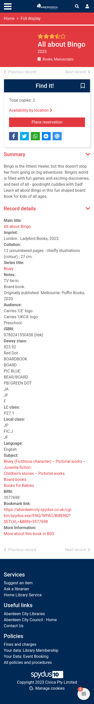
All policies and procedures (28, 662)
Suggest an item (18, 583)
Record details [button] (20, 209)
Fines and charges (20, 644)
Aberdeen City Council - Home (30, 619)
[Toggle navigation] (8, 6)
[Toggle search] (77, 6)
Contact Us (14, 625)
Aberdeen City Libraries (24, 613)
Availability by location (30, 110)
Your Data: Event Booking (26, 656)
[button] (82, 86)
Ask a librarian (16, 589)
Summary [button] (14, 154)
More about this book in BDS (29, 533)
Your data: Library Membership (31, 650)
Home (9, 18)
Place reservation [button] (58, 121)
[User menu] (87, 6)
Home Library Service (23, 595)
